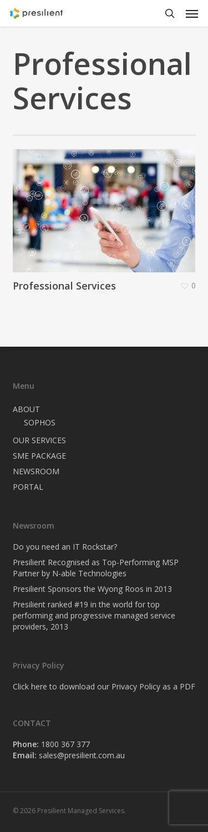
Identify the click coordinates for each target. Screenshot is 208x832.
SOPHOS (39, 422)
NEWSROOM (36, 471)
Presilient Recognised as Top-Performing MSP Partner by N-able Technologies (96, 568)
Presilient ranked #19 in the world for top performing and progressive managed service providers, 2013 (94, 615)
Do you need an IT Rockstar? (65, 546)
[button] (192, 13)
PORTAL (28, 486)
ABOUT (26, 409)
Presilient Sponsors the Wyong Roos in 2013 (92, 589)
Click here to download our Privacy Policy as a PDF (104, 686)
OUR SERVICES (39, 440)
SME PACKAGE (39, 455)
